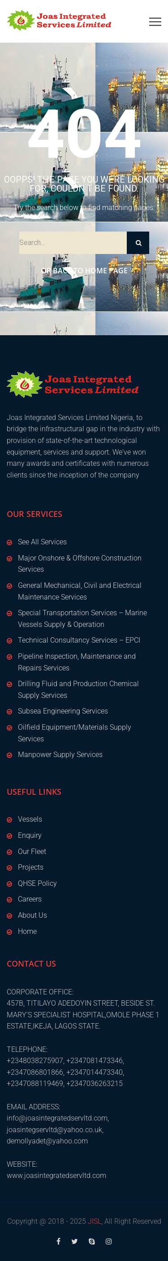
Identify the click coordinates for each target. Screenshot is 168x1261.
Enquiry (30, 835)
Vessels (30, 819)
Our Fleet (32, 851)
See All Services (42, 542)
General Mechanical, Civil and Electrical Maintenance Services (80, 591)
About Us (32, 915)
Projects (30, 867)
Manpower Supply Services (60, 754)
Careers (30, 899)
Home (27, 931)
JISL (94, 1221)
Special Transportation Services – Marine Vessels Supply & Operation (82, 619)
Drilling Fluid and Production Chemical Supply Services (78, 689)
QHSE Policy (37, 883)
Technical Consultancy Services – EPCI (79, 640)
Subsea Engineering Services (63, 711)
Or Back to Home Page (84, 271)
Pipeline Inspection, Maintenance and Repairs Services (77, 662)
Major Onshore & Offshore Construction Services (80, 564)
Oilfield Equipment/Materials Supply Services (74, 733)
